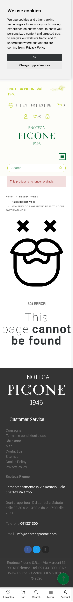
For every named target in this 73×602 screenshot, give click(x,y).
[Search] (36, 168)
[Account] (65, 594)
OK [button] (34, 57)
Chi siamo (13, 441)
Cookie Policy (16, 462)
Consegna (13, 430)
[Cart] (22, 594)
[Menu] (50, 594)
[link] (35, 47)
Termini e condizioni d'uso (26, 436)
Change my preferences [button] (34, 65)
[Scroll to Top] (63, 579)
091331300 (29, 523)
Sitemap (12, 457)
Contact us (14, 451)
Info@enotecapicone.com (36, 534)
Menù (10, 446)
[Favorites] (8, 594)
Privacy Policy (35, 47)
